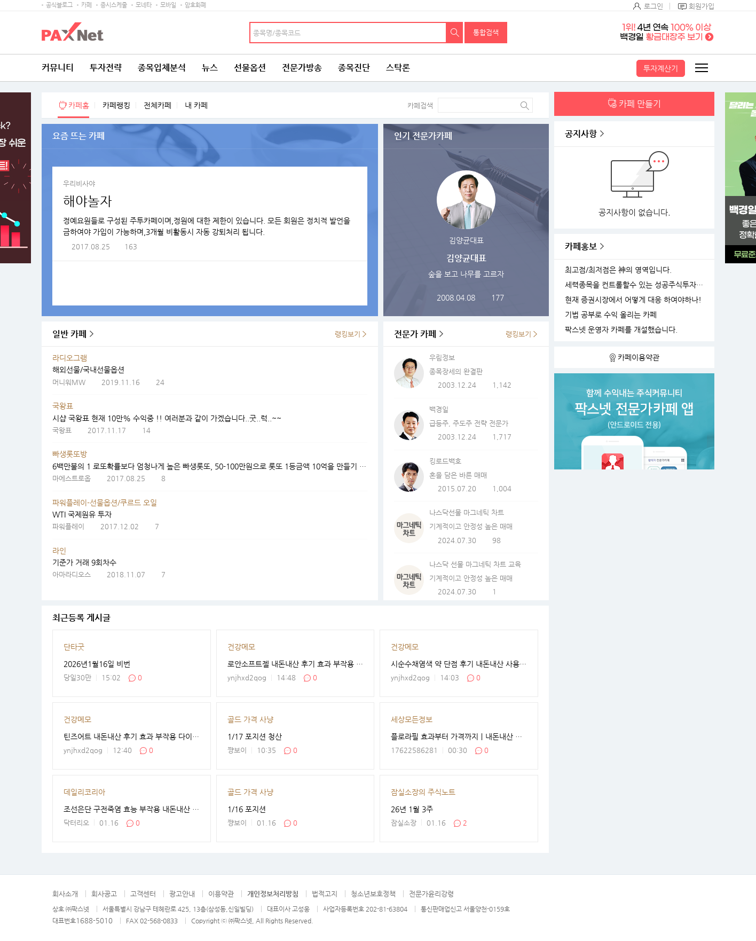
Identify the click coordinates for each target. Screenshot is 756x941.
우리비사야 (79, 183)
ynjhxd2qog (246, 677)
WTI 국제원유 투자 (82, 514)
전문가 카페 (415, 334)
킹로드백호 (445, 461)
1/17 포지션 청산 (254, 736)
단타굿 (74, 646)
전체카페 (157, 105)
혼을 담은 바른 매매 (458, 475)
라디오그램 (69, 358)
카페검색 (420, 105)
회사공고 (104, 894)
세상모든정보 (411, 719)
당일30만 (77, 677)
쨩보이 (237, 750)
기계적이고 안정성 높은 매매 (471, 526)
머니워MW (68, 382)
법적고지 (324, 894)
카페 (86, 5)
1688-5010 (94, 920)
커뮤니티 (58, 67)
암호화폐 (195, 5)
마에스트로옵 (71, 478)
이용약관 (221, 894)
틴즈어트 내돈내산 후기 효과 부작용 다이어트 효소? (132, 736)
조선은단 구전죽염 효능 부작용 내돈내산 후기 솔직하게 (132, 809)
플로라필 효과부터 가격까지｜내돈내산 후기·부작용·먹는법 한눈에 (459, 736)
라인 (59, 550)
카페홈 (78, 105)
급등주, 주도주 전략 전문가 (468, 423)
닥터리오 (76, 823)
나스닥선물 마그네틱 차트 (466, 512)
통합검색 (486, 32)
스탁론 (398, 67)
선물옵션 (250, 67)
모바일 (168, 5)
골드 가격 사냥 (250, 719)
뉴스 (210, 67)
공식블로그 (59, 5)
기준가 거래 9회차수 (84, 562)
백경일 (438, 409)
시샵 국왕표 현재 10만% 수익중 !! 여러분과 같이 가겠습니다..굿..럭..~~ (166, 418)
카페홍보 (581, 246)
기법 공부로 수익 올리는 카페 (611, 315)
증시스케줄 (113, 5)
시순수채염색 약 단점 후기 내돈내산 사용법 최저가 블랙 (459, 664)
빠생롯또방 (69, 454)
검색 (455, 33)
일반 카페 (69, 334)
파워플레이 (68, 526)
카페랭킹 (116, 105)
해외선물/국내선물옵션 (88, 369)
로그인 (653, 6)
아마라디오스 (71, 574)
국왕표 (62, 406)
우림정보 (442, 358)
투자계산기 (660, 68)
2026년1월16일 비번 (97, 664)
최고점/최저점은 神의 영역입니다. (618, 270)
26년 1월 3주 (412, 809)
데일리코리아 (84, 792)
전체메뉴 (701, 67)
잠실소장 (403, 823)
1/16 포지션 (246, 809)
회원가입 (701, 6)
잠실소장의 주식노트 (423, 792)
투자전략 (106, 67)
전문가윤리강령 (431, 894)
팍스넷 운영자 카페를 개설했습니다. (621, 330)
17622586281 (414, 750)
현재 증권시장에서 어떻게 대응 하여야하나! (633, 300)
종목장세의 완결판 (456, 371)
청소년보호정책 (373, 894)
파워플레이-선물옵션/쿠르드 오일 (104, 502)
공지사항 (581, 133)
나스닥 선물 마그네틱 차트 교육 (475, 564)
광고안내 (182, 894)
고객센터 (143, 894)
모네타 (144, 5)
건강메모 (241, 646)
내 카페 (196, 105)
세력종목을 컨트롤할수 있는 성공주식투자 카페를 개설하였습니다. (635, 285)
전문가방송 (302, 67)
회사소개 (65, 894)
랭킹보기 (347, 334)
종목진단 (354, 67)
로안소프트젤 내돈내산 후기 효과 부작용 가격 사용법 (295, 664)
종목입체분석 (162, 67)
